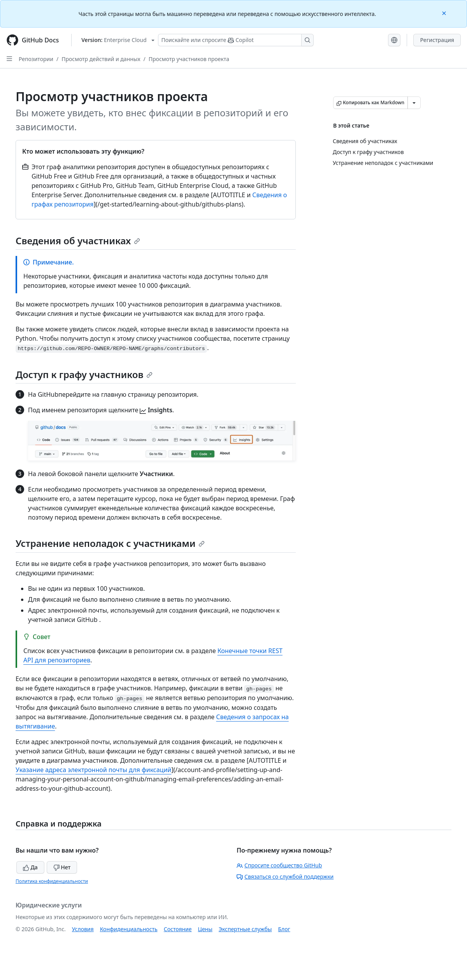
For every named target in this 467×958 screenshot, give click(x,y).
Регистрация (437, 40)
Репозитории (36, 59)
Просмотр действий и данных (100, 59)
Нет (62, 867)
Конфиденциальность (129, 929)
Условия (83, 929)
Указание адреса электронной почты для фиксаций (93, 769)
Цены (205, 929)
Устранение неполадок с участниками (110, 543)
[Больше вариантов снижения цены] (414, 102)
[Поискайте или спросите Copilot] (236, 40)
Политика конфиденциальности (52, 881)
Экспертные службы (245, 929)
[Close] (445, 12)
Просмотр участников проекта (189, 59)
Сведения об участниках (78, 240)
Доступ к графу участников (84, 374)
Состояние (178, 929)
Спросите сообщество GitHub (279, 865)
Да (30, 867)
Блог (284, 929)
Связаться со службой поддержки (285, 876)
